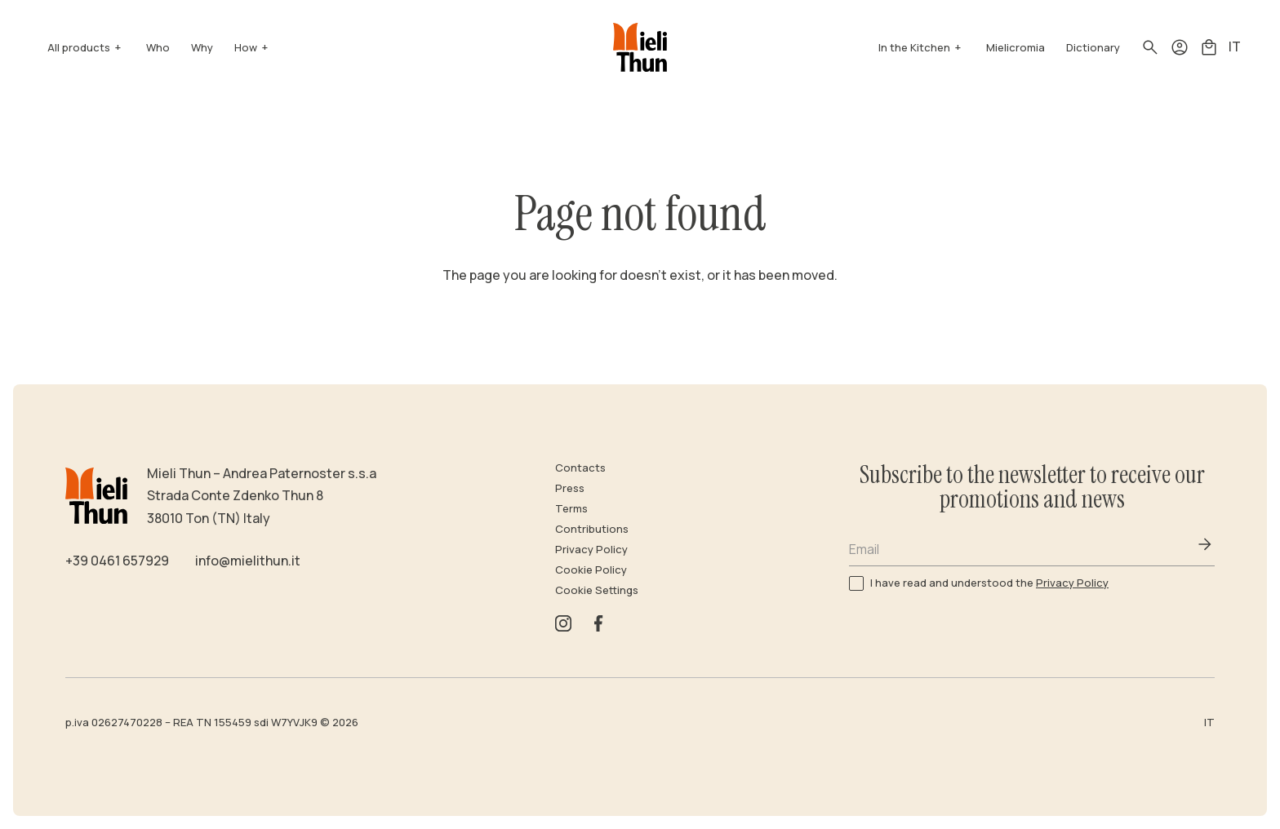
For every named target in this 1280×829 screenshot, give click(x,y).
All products (78, 47)
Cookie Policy (591, 569)
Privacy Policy (591, 549)
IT (1235, 46)
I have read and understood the (989, 582)
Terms (571, 508)
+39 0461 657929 (117, 561)
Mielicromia (1015, 47)
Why (202, 47)
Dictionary (1093, 47)
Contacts (580, 467)
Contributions (592, 528)
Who (158, 47)
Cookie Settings (596, 590)
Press (569, 488)
